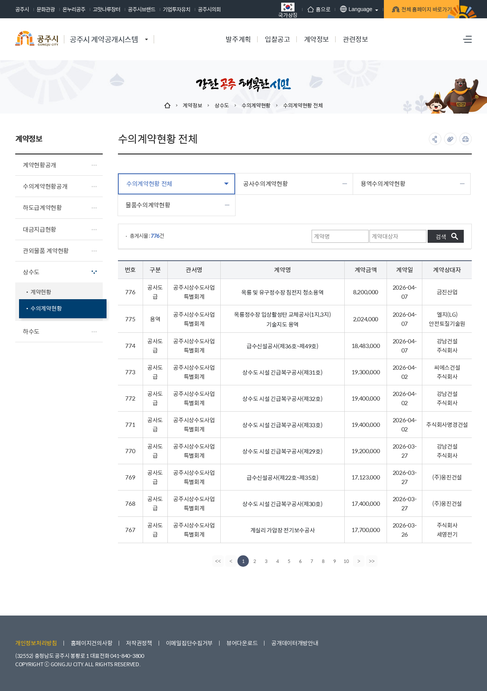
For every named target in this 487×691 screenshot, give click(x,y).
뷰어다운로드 (242, 642)
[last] (372, 561)
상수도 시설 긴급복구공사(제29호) (282, 451)
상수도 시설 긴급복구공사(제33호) (282, 424)
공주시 (22, 9)
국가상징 (269, 10)
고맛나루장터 (106, 9)
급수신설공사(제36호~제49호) (282, 345)
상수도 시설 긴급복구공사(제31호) (282, 372)
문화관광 (46, 9)
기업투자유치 (176, 9)
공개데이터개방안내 (294, 642)
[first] (217, 561)
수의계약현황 (256, 105)
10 (346, 561)
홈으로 (300, 9)
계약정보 (192, 105)
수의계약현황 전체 (303, 105)
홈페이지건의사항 (92, 642)
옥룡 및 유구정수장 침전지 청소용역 (282, 292)
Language (338, 9)
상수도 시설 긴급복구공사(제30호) (282, 503)
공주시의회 (209, 9)
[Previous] (230, 561)
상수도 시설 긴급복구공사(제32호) (282, 398)
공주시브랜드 (141, 9)
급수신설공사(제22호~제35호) (282, 477)
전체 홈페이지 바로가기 (411, 10)
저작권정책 (139, 642)
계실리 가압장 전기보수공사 (282, 530)
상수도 (222, 105)
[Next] (359, 561)
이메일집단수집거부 (189, 642)
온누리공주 (73, 9)
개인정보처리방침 (36, 642)
